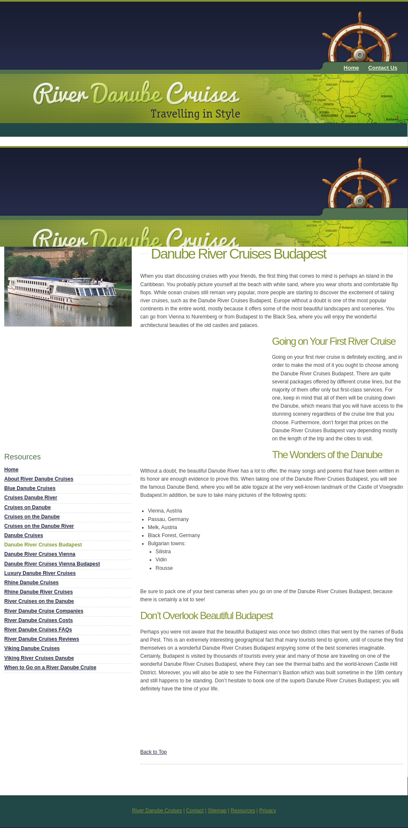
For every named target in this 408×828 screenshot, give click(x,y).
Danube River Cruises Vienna (39, 554)
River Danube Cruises (157, 811)
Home (351, 68)
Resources (243, 811)
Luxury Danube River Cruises (40, 573)
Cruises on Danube (27, 507)
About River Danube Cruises (39, 479)
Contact (195, 811)
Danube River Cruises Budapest (43, 545)
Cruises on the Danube (32, 517)
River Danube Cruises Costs (38, 620)
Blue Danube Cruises (30, 488)
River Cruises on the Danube (39, 601)
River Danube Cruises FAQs (38, 630)
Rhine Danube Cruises (31, 583)
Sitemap (217, 811)
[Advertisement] (157, 33)
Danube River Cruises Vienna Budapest (52, 564)
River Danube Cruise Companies (43, 611)
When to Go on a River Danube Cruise (50, 667)
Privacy (267, 811)
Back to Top (153, 752)
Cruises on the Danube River (39, 526)
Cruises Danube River (30, 498)
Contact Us (382, 68)
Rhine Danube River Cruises (38, 592)
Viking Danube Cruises (32, 648)
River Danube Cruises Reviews (41, 639)
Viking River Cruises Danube (39, 658)
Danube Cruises (23, 535)
